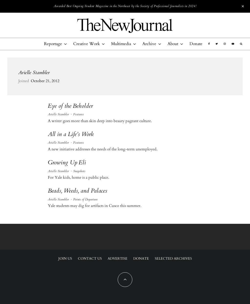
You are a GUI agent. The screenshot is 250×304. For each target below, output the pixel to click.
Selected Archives (173, 258)
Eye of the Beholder (70, 106)
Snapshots (79, 171)
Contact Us (90, 258)
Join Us (65, 258)
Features (78, 114)
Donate (195, 44)
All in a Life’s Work (71, 134)
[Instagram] (225, 44)
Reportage (53, 44)
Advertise (117, 258)
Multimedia (121, 44)
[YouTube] (233, 44)
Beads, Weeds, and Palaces (77, 191)
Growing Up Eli (67, 162)
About (172, 44)
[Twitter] (217, 44)
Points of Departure (85, 199)
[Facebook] (209, 44)
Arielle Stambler (34, 72)
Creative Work (86, 44)
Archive (149, 44)
